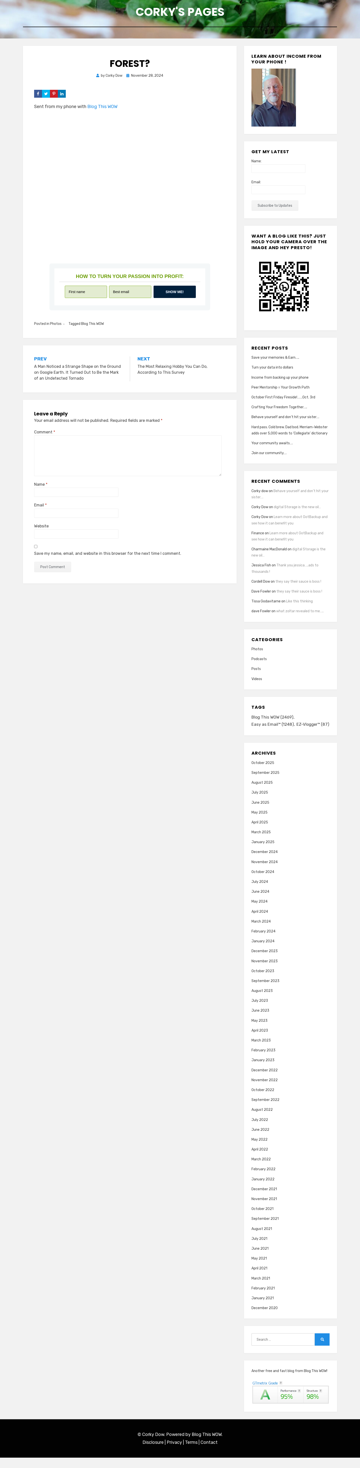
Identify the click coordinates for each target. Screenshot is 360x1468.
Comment (44, 434)
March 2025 (261, 842)
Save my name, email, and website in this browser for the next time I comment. (107, 555)
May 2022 (259, 1150)
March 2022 (261, 1170)
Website (41, 528)
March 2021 (260, 1289)
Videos (256, 681)
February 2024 (263, 942)
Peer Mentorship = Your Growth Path (280, 389)
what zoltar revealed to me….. (300, 613)
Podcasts (259, 661)
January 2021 (262, 1308)
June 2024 (260, 902)
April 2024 (259, 922)
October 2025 (262, 773)
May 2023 (259, 1031)
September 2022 (265, 1110)
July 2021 (259, 1249)
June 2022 (260, 1140)
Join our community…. (269, 455)
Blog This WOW (102, 108)
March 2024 (261, 932)
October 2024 (262, 882)
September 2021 (265, 1229)
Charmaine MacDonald (269, 551)
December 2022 (264, 1080)
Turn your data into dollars (272, 370)
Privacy (174, 1453)
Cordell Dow (260, 583)
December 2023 (264, 961)
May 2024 (259, 912)
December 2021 (264, 1199)
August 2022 (262, 1120)
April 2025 (259, 833)
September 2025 (265, 783)
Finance (257, 535)
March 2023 (261, 1051)
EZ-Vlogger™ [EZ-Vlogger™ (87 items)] (268, 734)
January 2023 (262, 1070)
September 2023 (265, 991)
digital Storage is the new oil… (297, 509)
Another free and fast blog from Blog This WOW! (289, 1381)
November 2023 (264, 971)
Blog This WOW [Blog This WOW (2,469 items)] (272, 719)
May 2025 (259, 823)
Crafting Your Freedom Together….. (279, 409)
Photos (56, 326)
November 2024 (264, 872)
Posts (256, 671)
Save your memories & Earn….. (275, 360)
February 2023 (263, 1061)
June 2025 (260, 813)
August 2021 (261, 1239)
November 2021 (264, 1209)
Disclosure (153, 1453)
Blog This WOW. (207, 1445)
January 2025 (262, 852)
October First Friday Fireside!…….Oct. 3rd (283, 399)
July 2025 (259, 803)
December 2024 (264, 862)
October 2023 (262, 981)
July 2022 (259, 1130)
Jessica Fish (261, 567)
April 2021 (259, 1279)
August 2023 (262, 1001)
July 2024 (259, 892)
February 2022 (263, 1180)
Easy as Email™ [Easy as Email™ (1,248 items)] (272, 727)
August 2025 (262, 793)
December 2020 (264, 1318)
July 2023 (259, 1011)
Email (40, 507)
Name (40, 486)
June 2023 (260, 1021)
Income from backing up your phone (280, 379)
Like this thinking (299, 603)
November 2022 (264, 1090)
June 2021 (260, 1259)
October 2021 (262, 1219)
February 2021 (263, 1299)
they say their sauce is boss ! (298, 583)
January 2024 (262, 951)
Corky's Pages (180, 12)
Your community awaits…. (272, 445)
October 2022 (262, 1100)
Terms (191, 1453)
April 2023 (259, 1041)
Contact (209, 1453)
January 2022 (262, 1190)
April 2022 (259, 1160)
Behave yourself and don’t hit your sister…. (285, 419)
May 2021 (259, 1269)
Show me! (175, 294)
